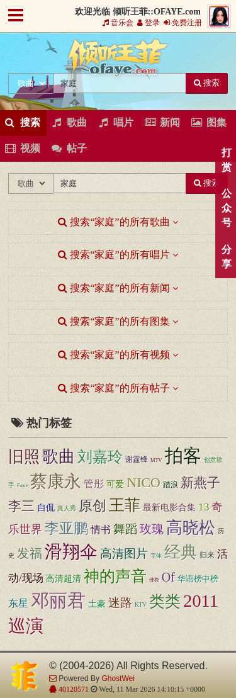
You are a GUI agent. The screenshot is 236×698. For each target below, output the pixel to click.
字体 (156, 556)
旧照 (24, 456)
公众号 (226, 208)
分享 (226, 256)
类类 (165, 601)
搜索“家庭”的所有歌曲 (113, 222)
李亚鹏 (66, 528)
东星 (18, 603)
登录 (148, 22)
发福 (29, 553)
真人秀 (66, 508)
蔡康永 (55, 481)
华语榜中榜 (197, 578)
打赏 (226, 159)
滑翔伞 (71, 551)
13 (203, 506)
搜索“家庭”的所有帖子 (113, 388)
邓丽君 (58, 600)
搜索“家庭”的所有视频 (113, 354)
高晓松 (190, 528)
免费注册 (183, 22)
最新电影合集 (169, 507)
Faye (22, 485)
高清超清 (63, 578)
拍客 (183, 456)
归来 (207, 555)
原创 (92, 506)
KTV (141, 605)
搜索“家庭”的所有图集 (113, 321)
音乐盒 (118, 22)
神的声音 (115, 576)
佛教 (154, 580)
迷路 (120, 602)
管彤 (94, 483)
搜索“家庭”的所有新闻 (113, 288)
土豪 (97, 604)
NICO (143, 482)
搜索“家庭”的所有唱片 (113, 254)
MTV (156, 460)
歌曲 (58, 457)
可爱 (115, 484)
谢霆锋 (136, 459)
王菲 (124, 505)
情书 (101, 529)
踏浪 (170, 484)
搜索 (207, 82)
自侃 (46, 507)
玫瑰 (152, 529)
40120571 (73, 689)
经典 (180, 552)
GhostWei (117, 678)
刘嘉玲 (100, 457)
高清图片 (124, 553)
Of (168, 577)
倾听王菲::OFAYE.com (118, 60)
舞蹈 (125, 529)
